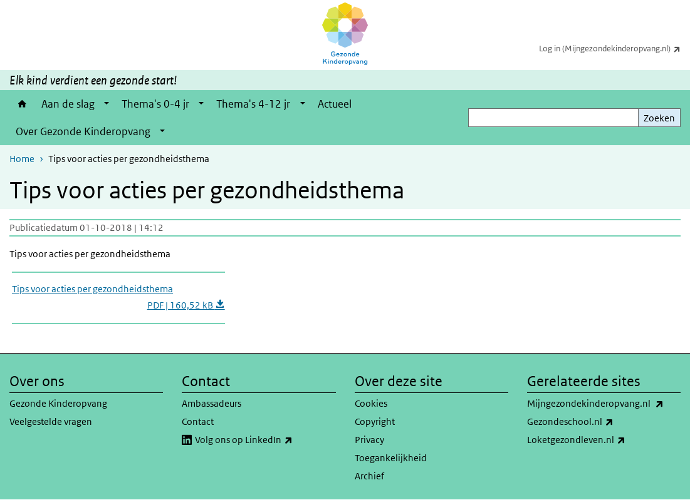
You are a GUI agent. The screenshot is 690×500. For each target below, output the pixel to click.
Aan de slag (68, 104)
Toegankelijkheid (391, 458)
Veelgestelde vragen (50, 421)
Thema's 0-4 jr (155, 104)
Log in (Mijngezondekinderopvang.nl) (614, 48)
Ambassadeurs (211, 403)
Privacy (369, 440)
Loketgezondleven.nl (604, 439)
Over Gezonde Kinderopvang (83, 131)
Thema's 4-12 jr (253, 104)
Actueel (335, 104)
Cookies (371, 403)
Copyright (375, 421)
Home (22, 104)
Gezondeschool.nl (598, 421)
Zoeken (659, 118)
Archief (369, 476)
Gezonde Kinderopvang (58, 403)
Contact (198, 421)
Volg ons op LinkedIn (265, 439)
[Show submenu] (106, 104)
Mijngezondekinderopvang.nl (604, 403)
